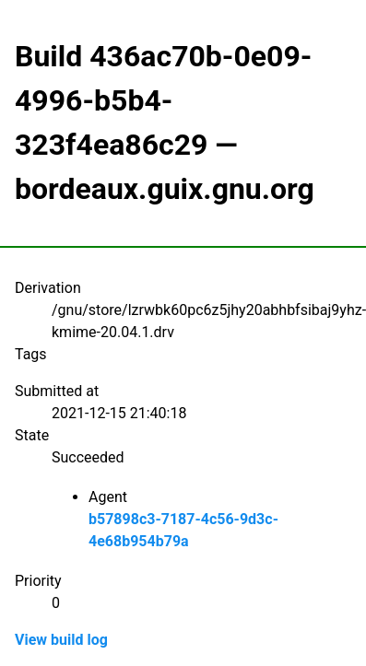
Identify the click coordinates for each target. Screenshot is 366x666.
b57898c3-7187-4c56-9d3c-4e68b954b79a (183, 530)
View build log (61, 639)
